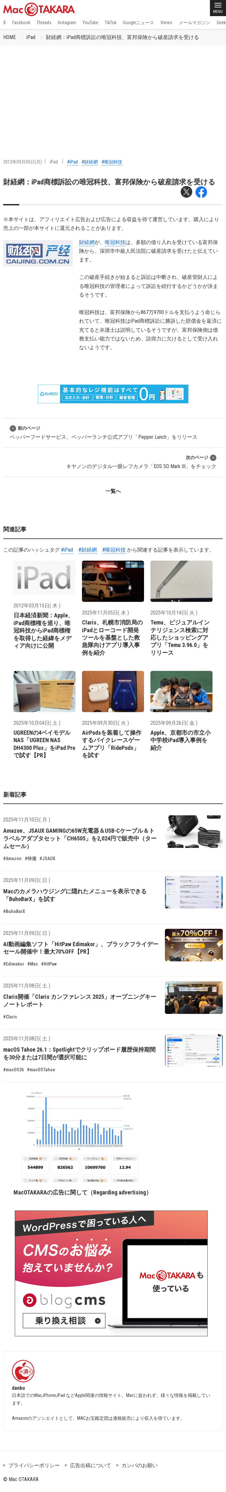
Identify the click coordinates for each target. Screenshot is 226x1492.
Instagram (67, 22)
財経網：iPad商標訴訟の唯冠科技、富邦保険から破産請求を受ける (122, 37)
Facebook (21, 22)
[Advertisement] (113, 94)
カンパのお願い (140, 1465)
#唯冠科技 (112, 161)
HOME (9, 37)
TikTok (110, 22)
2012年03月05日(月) (22, 161)
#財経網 (90, 161)
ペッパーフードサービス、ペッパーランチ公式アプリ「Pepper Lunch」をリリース (103, 432)
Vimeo (166, 22)
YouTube (90, 22)
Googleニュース (138, 22)
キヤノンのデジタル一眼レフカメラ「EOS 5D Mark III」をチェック (141, 461)
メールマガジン (194, 22)
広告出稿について (90, 1465)
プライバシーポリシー (34, 1465)
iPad (30, 37)
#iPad (72, 161)
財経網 (87, 242)
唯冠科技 (115, 242)
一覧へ (113, 491)
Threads (44, 22)
